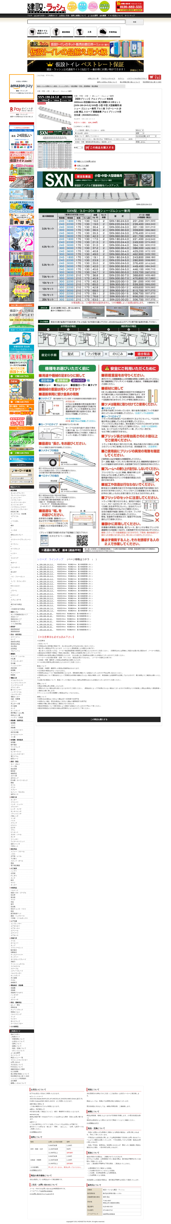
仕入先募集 (14, 1071)
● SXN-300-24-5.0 (45, 598)
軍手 (12, 904)
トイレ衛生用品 (16, 624)
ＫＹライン (14, 544)
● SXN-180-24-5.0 (45, 594)
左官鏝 (13, 873)
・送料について (16, 1044)
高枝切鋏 (14, 668)
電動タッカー (15, 697)
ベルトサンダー (16, 694)
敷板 (12, 783)
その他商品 (14, 1026)
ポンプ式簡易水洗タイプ (19, 614)
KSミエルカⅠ (15, 586)
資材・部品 (14, 761)
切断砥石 (14, 952)
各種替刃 (14, 982)
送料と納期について (78, 16)
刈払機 (13, 659)
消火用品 (14, 646)
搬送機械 (95, 86)
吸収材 (13, 771)
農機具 (13, 654)
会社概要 (103, 16)
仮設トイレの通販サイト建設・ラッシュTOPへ (53, 86)
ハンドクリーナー (17, 730)
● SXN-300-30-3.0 (45, 571)
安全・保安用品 (16, 634)
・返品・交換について (18, 1048)
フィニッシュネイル (18, 964)
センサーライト (16, 752)
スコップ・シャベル (18, 656)
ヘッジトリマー (16, 666)
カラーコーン (15, 637)
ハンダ (13, 997)
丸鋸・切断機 (15, 699)
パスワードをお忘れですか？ (137, 78)
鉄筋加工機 (14, 512)
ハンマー (14, 871)
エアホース (14, 935)
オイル (13, 785)
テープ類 (14, 766)
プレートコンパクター (18, 495)
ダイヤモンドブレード (18, 959)
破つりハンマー (16, 690)
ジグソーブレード (17, 971)
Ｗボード (14, 563)
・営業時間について (18, 1039)
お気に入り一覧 (93, 78)
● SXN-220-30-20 (45, 630)
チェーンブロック (17, 1010)
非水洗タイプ (15, 621)
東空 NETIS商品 (16, 604)
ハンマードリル (16, 692)
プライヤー (14, 807)
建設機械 (14, 490)
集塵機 (13, 723)
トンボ (13, 818)
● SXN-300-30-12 (45, 621)
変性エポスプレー (17, 535)
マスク (13, 899)
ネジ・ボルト (15, 764)
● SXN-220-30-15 (45, 624)
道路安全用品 (15, 642)
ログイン (121, 78)
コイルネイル (15, 966)
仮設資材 (14, 769)
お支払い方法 (64, 16)
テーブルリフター (17, 1023)
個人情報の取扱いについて (20, 1074)
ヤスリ (13, 882)
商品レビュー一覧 (17, 1057)
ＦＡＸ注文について (115, 16)
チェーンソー (15, 673)
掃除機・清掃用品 (17, 720)
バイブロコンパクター (18, 507)
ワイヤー (14, 1019)
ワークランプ (15, 747)
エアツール (14, 931)
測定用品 (14, 849)
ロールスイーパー (17, 735)
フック (13, 1017)
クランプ (14, 823)
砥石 (12, 880)
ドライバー (14, 802)
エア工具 (14, 921)
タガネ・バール (16, 834)
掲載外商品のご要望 (18, 1069)
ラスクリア (14, 558)
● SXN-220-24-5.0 (45, 596)
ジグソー (14, 701)
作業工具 (14, 797)
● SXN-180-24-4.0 (45, 579)
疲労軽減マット (16, 913)
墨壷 (12, 863)
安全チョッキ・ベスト (18, 909)
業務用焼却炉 (15, 631)
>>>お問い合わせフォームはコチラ (42, 1194)
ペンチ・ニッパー (17, 804)
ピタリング (14, 595)
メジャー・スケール (18, 851)
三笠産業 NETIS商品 (18, 609)
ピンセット (14, 832)
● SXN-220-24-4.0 (45, 581)
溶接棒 (13, 990)
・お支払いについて (18, 1041)
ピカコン (14, 825)
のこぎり (14, 875)
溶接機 (13, 988)
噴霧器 (13, 675)
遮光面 (13, 897)
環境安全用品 (15, 644)
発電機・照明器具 (17, 740)
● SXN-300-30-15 (45, 627)
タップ (13, 945)
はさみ (13, 827)
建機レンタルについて (18, 1083)
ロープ (13, 639)
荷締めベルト (15, 1012)
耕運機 (13, 670)
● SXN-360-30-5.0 (45, 605)
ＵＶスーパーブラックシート (21, 539)
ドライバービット (17, 948)
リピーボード (15, 567)
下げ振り (14, 858)
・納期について (16, 1046)
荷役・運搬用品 (16, 1002)
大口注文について (17, 1064)
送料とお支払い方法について (107, 82)
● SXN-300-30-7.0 (45, 611)
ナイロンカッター (17, 661)
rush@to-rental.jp (46, 1191)
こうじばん (14, 521)
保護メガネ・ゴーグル (18, 893)
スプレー (14, 789)
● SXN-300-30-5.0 (45, 601)
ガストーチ (14, 999)
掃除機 (13, 728)
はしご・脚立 (15, 1005)
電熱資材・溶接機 (17, 985)
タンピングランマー (18, 493)
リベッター (14, 839)
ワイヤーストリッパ (18, 841)
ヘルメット (14, 890)
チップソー (14, 957)
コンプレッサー (16, 924)
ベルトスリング (16, 1014)
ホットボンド (15, 710)
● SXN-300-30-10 (45, 616)
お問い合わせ (15, 1062)
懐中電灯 (14, 745)
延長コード (14, 759)
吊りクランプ (15, 1021)
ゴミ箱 (13, 737)
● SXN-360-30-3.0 (45, 576)
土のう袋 (14, 776)
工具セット (14, 846)
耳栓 (12, 902)
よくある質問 (93, 16)
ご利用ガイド (52, 16)
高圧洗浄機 (14, 732)
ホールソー (14, 943)
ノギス (13, 854)
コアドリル (14, 516)
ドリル (13, 941)
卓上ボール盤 (15, 703)
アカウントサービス (108, 78)
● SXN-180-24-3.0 (45, 564)
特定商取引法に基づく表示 (20, 1076)
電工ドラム (14, 756)
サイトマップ (130, 16)
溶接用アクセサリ (17, 992)
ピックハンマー (16, 498)
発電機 (13, 742)
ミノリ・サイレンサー (18, 581)
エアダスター (15, 926)
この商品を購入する (98, 719)
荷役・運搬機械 (84, 86)
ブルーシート (15, 651)
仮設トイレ (14, 612)
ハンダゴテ (14, 995)
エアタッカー (15, 928)
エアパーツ (14, 933)
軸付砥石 (14, 950)
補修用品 (14, 773)
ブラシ (13, 830)
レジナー (14, 553)
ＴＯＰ (29, 16)
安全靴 (13, 907)
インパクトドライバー (18, 683)
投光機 (13, 749)
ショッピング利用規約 (18, 1078)
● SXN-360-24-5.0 (45, 603)
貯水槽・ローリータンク (19, 780)
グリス (13, 787)
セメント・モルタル (18, 792)
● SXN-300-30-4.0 (45, 586)
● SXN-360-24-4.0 (45, 588)
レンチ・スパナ (16, 809)
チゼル (13, 980)
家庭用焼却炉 (15, 629)
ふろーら (14, 590)
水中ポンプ (14, 778)
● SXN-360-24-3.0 (45, 574)
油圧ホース (14, 794)
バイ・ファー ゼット (18, 576)
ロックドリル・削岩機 (18, 514)
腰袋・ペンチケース (18, 916)
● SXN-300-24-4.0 (45, 584)
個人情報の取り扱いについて (130, 82)
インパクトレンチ (17, 685)
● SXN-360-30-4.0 (45, 591)
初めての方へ (15, 1034)
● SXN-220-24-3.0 (45, 567)
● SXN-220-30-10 (45, 614)
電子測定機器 (15, 865)
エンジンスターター (18, 754)
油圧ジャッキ (15, 844)
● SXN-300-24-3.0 (45, 569)
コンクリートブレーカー (19, 509)
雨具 (12, 911)
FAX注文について (17, 1067)
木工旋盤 (14, 706)
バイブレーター (16, 500)
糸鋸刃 (13, 961)
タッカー (14, 885)
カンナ (13, 708)
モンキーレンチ (16, 811)
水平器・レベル (16, 856)
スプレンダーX (16, 600)
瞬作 (12, 525)
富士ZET (14, 572)
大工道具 (14, 868)
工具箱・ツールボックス (19, 918)
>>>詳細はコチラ (36, 1132)
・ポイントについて (18, 1051)
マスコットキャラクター (19, 1060)
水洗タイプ (14, 617)
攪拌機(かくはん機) (17, 713)
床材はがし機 (15, 715)
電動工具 (14, 678)
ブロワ (13, 725)
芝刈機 (13, 663)
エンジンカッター (17, 504)
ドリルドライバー (17, 680)
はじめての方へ (40, 16)
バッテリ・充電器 (17, 717)
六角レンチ (14, 816)
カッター (14, 800)
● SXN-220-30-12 (45, 619)
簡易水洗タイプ (16, 619)
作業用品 (14, 888)
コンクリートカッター (18, 502)
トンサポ (14, 530)
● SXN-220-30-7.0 (45, 608)
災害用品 (14, 649)
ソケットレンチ (16, 813)
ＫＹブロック (15, 549)
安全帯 (13, 895)
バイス (13, 821)
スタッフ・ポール (17, 861)
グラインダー (15, 687)
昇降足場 (14, 1007)
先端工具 (14, 938)
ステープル (14, 968)
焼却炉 (13, 627)
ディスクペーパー (17, 955)
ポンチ (13, 837)
